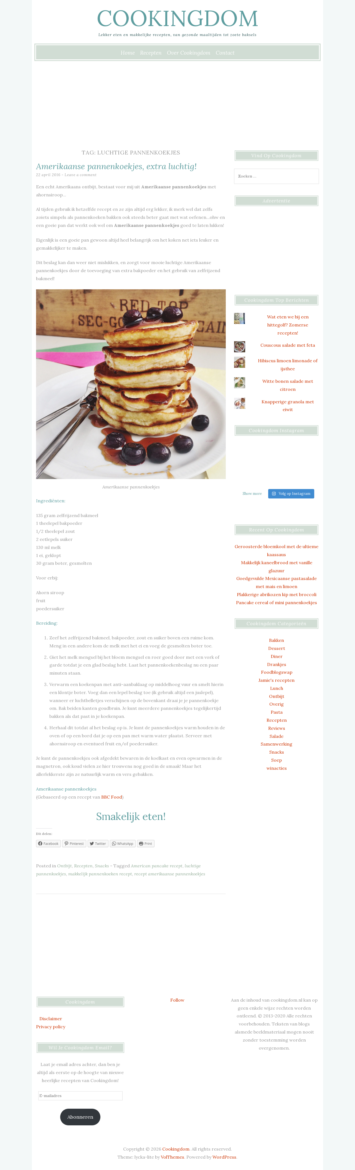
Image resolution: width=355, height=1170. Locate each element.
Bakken (276, 640)
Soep (276, 760)
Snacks (102, 865)
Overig (276, 704)
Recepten (151, 52)
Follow (177, 1000)
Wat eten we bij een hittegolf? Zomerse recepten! (288, 325)
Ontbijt (64, 865)
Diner (277, 656)
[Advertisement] (177, 102)
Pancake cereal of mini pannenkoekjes (276, 602)
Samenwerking (276, 744)
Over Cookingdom (189, 52)
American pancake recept (156, 865)
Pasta (277, 712)
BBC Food (111, 797)
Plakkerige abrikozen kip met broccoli (276, 594)
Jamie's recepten (276, 680)
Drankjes (276, 664)
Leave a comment (81, 175)
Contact (225, 52)
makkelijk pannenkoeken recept (100, 874)
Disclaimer (50, 1018)
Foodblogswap (276, 672)
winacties (277, 768)
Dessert (276, 648)
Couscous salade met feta (287, 345)
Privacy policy (50, 1026)
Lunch (276, 688)
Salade (276, 736)
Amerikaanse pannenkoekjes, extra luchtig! (116, 166)
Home (128, 52)
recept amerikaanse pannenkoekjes (169, 874)
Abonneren (80, 1117)
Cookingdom (177, 18)
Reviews (276, 728)
